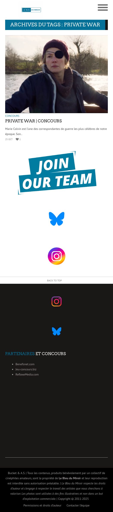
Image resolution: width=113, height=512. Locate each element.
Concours (12, 116)
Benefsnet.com (24, 364)
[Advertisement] (56, 428)
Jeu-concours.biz (25, 369)
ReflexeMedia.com (27, 374)
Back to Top (54, 280)
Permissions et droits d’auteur (42, 505)
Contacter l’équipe (78, 505)
